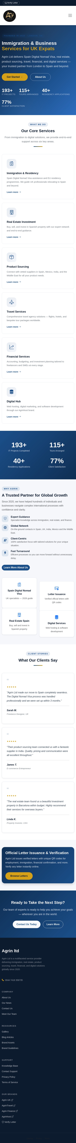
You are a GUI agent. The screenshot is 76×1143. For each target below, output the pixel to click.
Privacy (39, 1138)
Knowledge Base (10, 1066)
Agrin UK (7, 1100)
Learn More (53, 924)
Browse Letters (19, 876)
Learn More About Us (16, 567)
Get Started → (15, 77)
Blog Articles (8, 1037)
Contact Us (7, 1008)
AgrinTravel (8, 1105)
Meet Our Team (9, 1014)
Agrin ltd (10, 951)
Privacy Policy (8, 1077)
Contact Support (9, 1071)
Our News (6, 1003)
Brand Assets (8, 1042)
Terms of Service (10, 1082)
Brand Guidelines (10, 1048)
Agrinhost (7, 1116)
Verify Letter (11, 3)
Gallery (5, 1031)
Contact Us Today (26, 924)
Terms (47, 1138)
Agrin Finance (10, 1111)
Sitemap (30, 1138)
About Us (40, 77)
